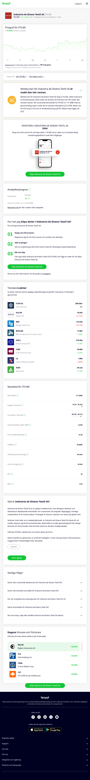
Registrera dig (13, 207)
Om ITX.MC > (21, 76)
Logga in (78, 3)
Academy (46, 274)
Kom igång (17, 558)
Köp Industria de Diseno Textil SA (45, 174)
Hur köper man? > (36, 76)
